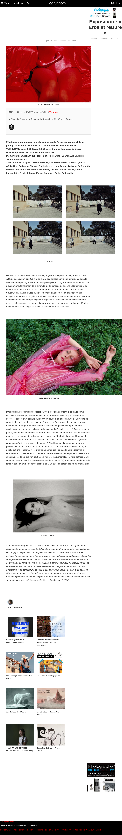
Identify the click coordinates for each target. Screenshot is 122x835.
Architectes (73, 830)
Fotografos (30, 830)
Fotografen (48, 830)
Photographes (6, 830)
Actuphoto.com (8, 821)
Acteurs (82, 830)
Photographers (19, 830)
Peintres (57, 830)
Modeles (99, 830)
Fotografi (39, 830)
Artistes (65, 830)
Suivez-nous (32, 826)
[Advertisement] (47, 23)
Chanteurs (90, 830)
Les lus (18, 3)
